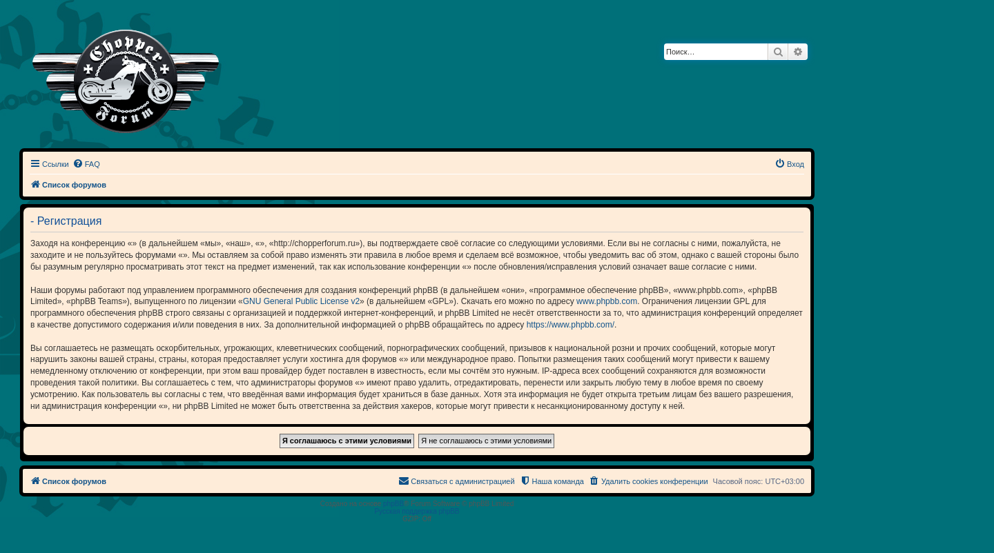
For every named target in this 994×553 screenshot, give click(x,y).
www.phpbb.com (606, 301)
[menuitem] (86, 164)
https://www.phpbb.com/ (570, 325)
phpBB (393, 503)
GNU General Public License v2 (301, 301)
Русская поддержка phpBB (416, 511)
